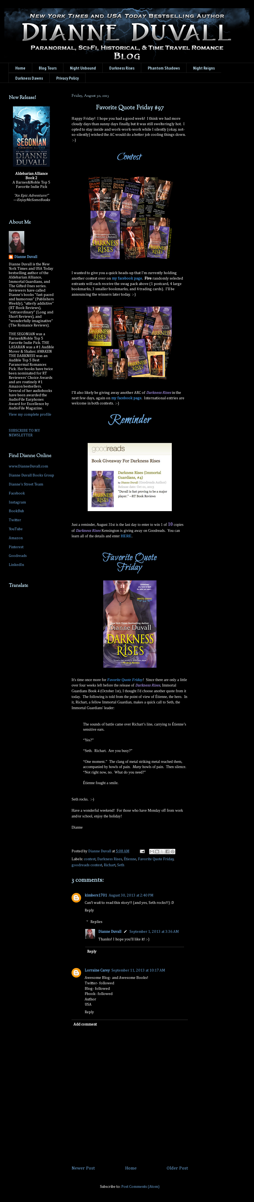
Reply (89, 910)
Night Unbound (83, 68)
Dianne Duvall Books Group (31, 475)
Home (20, 68)
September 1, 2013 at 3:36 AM (154, 932)
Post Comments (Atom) (140, 1187)
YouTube (16, 529)
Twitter (15, 520)
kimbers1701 (96, 895)
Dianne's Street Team (26, 484)
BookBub (16, 511)
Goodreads (18, 556)
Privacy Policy (67, 78)
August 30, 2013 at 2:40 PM (131, 895)
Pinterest (16, 547)
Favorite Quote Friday (156, 859)
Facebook (17, 493)
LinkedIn (16, 565)
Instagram (17, 502)
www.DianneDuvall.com (28, 466)
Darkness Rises (109, 859)
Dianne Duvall (109, 932)
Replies (96, 922)
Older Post (177, 1168)
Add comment (85, 1024)
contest (90, 859)
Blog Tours (48, 68)
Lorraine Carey (97, 970)
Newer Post (83, 1168)
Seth (120, 865)
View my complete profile (30, 414)
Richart (110, 865)
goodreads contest (87, 865)
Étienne (130, 859)
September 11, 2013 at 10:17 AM (138, 970)
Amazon (16, 538)
